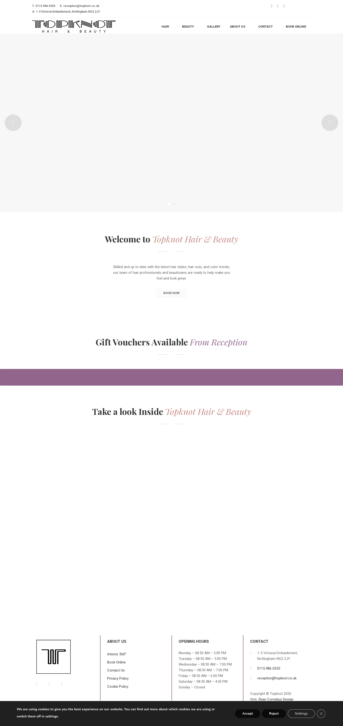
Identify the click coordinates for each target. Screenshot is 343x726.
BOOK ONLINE (296, 26)
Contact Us (116, 670)
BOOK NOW (171, 293)
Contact (265, 26)
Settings (301, 713)
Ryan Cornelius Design (276, 699)
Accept (247, 713)
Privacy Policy (118, 678)
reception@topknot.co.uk (81, 6)
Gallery (213, 26)
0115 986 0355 (45, 6)
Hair (165, 26)
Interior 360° (116, 654)
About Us (237, 26)
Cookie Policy (117, 686)
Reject (274, 713)
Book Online (116, 662)
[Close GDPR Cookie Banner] (321, 713)
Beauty (188, 26)
